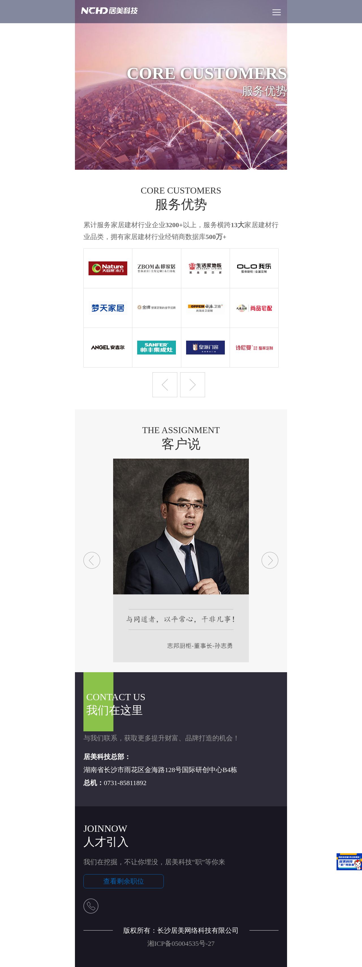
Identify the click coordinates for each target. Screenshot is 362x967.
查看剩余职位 (123, 881)
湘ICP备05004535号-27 (180, 943)
